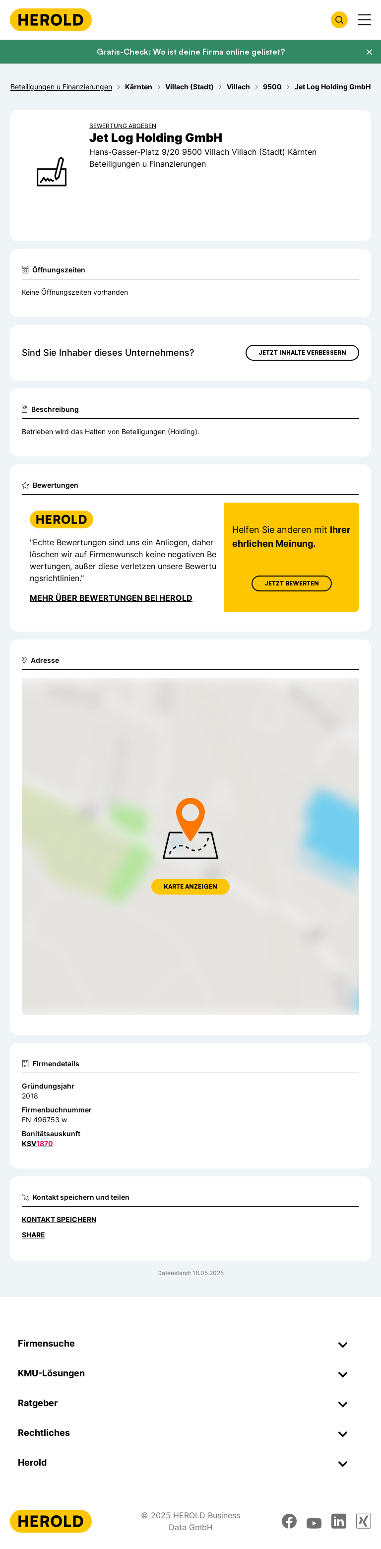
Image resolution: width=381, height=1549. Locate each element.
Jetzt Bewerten (291, 583)
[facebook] (289, 1521)
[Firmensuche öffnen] (339, 19)
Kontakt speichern (59, 1219)
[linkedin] (338, 1521)
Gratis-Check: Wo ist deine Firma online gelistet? (191, 52)
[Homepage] (51, 19)
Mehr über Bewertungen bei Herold (111, 598)
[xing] (363, 1521)
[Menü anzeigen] (364, 19)
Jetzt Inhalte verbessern (302, 352)
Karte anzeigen (190, 886)
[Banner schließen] (369, 52)
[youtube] (314, 1521)
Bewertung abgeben (122, 125)
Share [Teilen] (33, 1234)
